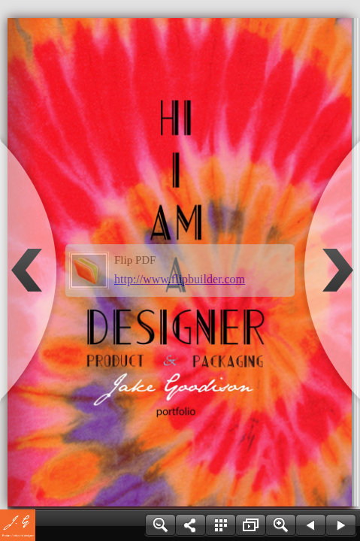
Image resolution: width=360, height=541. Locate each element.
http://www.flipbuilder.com (179, 279)
